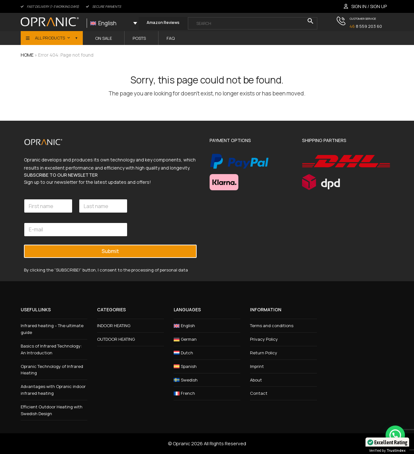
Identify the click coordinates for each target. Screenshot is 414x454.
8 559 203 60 (366, 26)
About (256, 380)
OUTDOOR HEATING (116, 339)
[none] (113, 23)
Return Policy (263, 353)
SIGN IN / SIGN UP (369, 6)
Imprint (257, 366)
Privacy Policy (264, 339)
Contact (258, 393)
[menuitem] (113, 23)
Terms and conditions (271, 325)
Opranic (181, 443)
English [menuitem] (107, 23)
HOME (27, 55)
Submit (110, 251)
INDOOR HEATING (113, 325)
